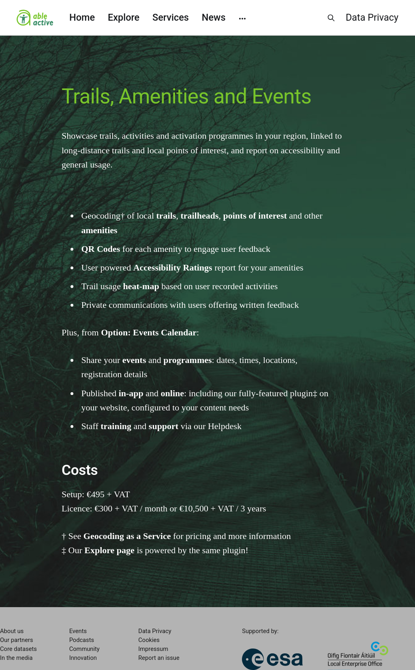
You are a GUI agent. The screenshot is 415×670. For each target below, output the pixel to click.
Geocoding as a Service (127, 536)
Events (78, 631)
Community (84, 649)
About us (12, 631)
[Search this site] (331, 17)
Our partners (16, 640)
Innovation (83, 657)
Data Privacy (372, 17)
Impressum (153, 649)
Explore (123, 17)
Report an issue (158, 657)
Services (170, 17)
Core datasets (18, 649)
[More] (242, 18)
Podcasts (81, 640)
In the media (16, 657)
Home (82, 17)
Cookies (149, 640)
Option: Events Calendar (149, 332)
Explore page (109, 550)
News (214, 17)
